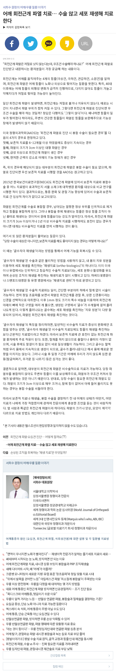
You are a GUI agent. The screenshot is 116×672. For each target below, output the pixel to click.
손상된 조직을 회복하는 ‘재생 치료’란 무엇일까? (35, 452)
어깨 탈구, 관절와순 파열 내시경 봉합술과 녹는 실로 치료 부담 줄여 (45, 633)
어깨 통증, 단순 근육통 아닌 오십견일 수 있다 (32, 613)
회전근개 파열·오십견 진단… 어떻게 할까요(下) (34, 436)
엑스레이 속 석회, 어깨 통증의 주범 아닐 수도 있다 (35, 608)
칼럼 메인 (81, 666)
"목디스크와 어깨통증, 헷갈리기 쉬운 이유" (31, 594)
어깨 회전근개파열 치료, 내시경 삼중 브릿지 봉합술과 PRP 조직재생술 (47, 564)
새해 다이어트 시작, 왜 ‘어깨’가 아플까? (29, 569)
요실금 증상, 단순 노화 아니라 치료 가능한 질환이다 (36, 603)
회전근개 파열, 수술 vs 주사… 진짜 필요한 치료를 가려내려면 (42, 643)
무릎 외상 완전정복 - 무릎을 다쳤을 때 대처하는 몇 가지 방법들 (43, 584)
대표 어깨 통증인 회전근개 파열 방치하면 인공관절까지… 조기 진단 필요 (49, 589)
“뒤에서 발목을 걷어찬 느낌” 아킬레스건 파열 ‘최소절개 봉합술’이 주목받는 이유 (53, 579)
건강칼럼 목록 (80, 655)
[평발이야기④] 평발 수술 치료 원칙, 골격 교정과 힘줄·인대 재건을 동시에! (49, 638)
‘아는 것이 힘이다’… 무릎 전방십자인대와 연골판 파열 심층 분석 (44, 628)
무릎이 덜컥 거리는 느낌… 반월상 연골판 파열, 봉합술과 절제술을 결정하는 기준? (54, 599)
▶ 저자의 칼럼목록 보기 (16, 27)
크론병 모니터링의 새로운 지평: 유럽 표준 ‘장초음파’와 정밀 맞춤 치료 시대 (50, 574)
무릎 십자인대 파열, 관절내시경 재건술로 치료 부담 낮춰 (39, 648)
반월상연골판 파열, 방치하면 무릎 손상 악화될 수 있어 (38, 618)
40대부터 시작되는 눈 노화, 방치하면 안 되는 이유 (35, 559)
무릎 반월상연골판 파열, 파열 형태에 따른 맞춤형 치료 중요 (41, 623)
